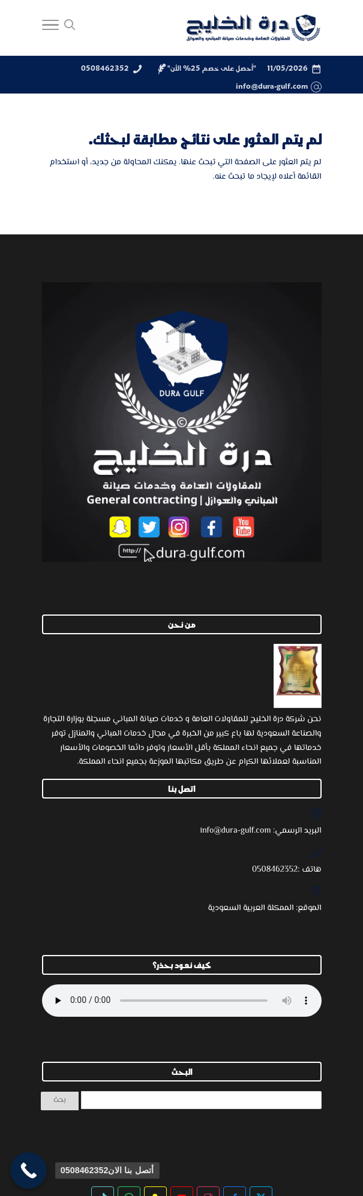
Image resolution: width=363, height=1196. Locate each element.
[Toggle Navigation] (50, 28)
